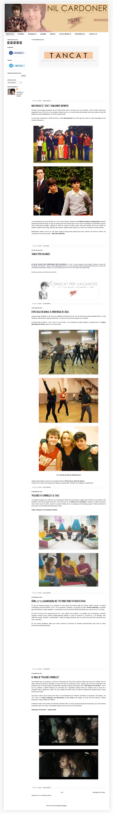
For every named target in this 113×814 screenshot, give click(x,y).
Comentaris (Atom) (45, 795)
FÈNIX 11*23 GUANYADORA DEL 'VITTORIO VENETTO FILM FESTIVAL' (58, 601)
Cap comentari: (47, 100)
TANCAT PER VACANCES (40, 254)
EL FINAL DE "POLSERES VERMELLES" (45, 677)
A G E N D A (43, 34)
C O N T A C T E (93, 34)
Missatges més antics (99, 792)
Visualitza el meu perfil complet (19, 94)
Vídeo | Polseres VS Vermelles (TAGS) (44, 510)
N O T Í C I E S (10, 34)
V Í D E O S (52, 34)
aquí (81, 118)
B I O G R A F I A (32, 34)
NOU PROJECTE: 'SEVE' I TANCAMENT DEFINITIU (49, 106)
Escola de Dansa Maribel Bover (70, 475)
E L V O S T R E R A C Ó (65, 34)
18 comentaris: (47, 303)
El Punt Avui (69, 481)
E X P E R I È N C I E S (80, 34)
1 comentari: (46, 246)
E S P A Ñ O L (21, 34)
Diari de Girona (79, 481)
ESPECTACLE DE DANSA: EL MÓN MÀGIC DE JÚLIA (50, 312)
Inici (62, 792)
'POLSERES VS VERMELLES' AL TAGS (45, 495)
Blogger (64, 805)
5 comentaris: (46, 669)
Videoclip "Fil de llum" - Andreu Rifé (43, 709)
